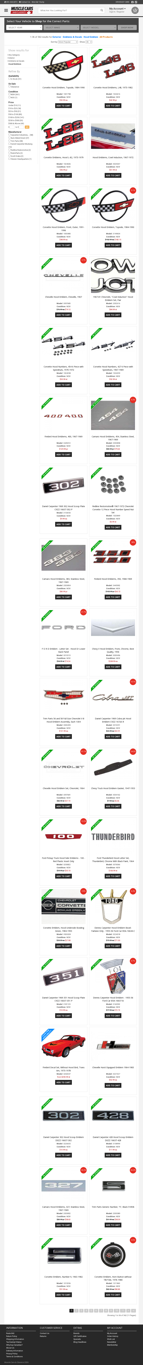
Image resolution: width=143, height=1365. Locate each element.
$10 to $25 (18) (14, 108)
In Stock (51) (14, 79)
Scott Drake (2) (15, 156)
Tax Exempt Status (13, 1342)
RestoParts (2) (15, 153)
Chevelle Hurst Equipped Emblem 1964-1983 (113, 1067)
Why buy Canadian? (14, 1345)
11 (123, 1310)
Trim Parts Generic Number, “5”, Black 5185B (113, 1207)
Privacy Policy (11, 1354)
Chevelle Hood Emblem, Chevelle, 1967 (63, 297)
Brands (76, 1333)
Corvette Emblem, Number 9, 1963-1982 (63, 1276)
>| (133, 1310)
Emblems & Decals (72, 37)
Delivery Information (14, 1351)
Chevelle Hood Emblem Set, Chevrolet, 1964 (63, 788)
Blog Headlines (79, 1342)
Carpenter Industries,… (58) (20, 135)
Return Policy (11, 1336)
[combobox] (24, 27)
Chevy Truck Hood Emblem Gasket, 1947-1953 (113, 788)
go (27, 127)
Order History (112, 1336)
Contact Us (24, 2)
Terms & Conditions (14, 1356)
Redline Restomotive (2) (19, 150)
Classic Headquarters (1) (20, 159)
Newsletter (111, 1342)
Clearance (13, 86)
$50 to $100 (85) (15, 114)
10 (116, 1310)
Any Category (14, 55)
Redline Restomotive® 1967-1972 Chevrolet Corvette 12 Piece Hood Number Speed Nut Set (113, 509)
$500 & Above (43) (16, 123)
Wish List (111, 1339)
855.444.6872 (10, 2)
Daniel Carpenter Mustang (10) (20, 145)
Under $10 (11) (14, 105)
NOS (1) (12, 97)
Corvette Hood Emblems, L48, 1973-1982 (113, 87)
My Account (112, 1333)
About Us (10, 1348)
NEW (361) (14, 94)
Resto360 (10, 1333)
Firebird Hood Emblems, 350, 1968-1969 (113, 579)
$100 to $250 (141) (16, 117)
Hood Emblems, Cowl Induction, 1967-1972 (113, 157)
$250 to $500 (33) (15, 120)
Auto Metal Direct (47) (18, 138)
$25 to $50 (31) (14, 111)
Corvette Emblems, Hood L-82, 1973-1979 (63, 157)
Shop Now (127, 27)
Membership (112, 1345)
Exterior (57, 37)
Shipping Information (15, 1339)
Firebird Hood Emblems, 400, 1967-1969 (63, 436)
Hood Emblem (91, 37)
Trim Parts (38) (15, 141)
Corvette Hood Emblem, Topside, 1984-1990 (64, 87)
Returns (43, 1336)
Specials (77, 1339)
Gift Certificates (79, 1336)
